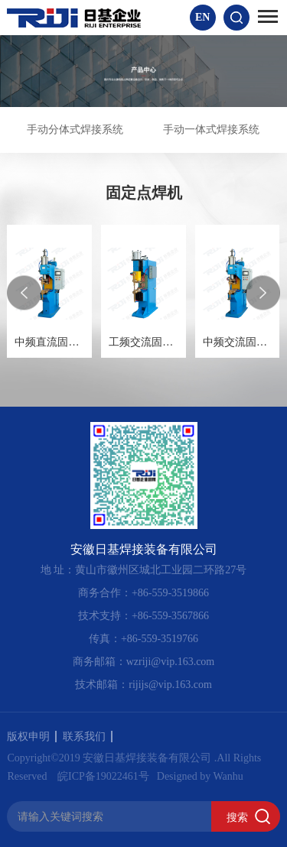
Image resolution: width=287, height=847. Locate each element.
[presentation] (24, 292)
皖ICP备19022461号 (103, 776)
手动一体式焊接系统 (211, 129)
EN (202, 17)
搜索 (237, 817)
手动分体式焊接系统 (75, 129)
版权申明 (32, 736)
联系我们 (88, 736)
